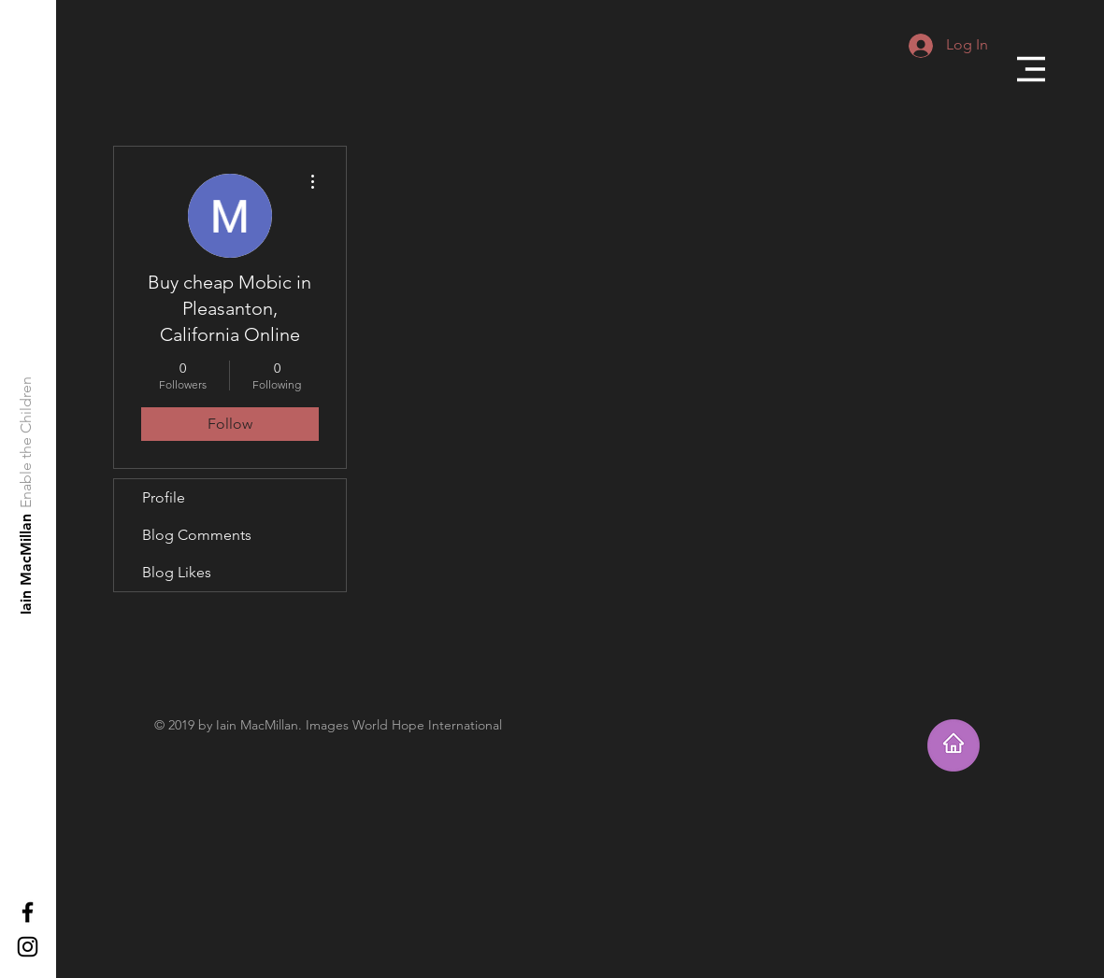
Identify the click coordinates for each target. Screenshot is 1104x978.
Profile (163, 497)
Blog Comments (196, 535)
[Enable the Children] (26, 442)
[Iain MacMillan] (26, 564)
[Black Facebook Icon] (27, 912)
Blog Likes (176, 572)
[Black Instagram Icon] (27, 946)
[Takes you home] (953, 745)
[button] (1031, 69)
